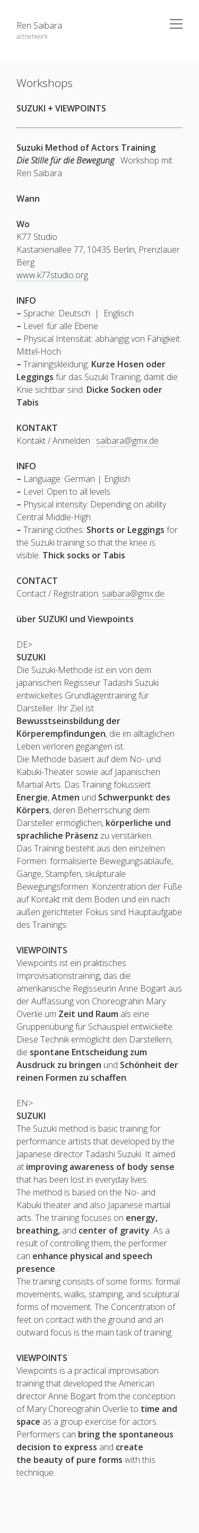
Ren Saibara (39, 25)
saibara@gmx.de (127, 440)
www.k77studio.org (52, 275)
